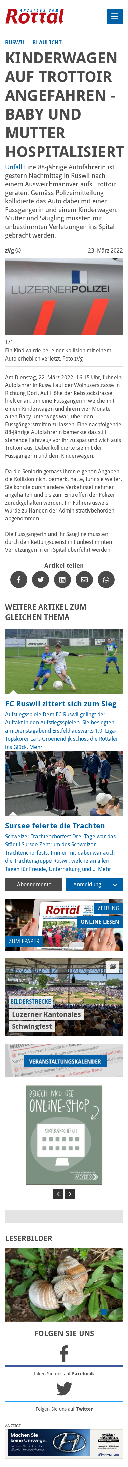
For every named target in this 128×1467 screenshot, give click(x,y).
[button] (58, 1194)
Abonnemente (34, 884)
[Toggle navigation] (115, 16)
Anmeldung (95, 884)
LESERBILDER (28, 1238)
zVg (13, 250)
